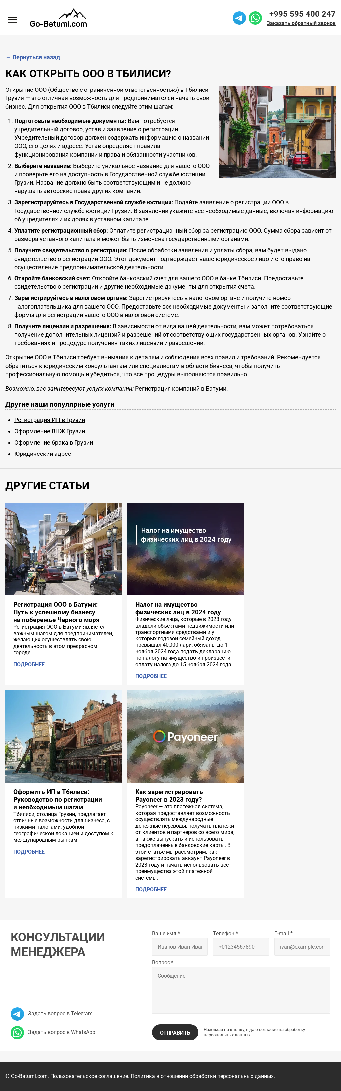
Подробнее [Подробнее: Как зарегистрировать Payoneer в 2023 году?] (151, 889)
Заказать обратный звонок (301, 23)
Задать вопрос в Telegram (52, 1013)
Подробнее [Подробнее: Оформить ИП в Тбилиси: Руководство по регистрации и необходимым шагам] (29, 852)
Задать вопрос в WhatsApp (53, 1032)
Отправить (175, 1033)
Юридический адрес (42, 453)
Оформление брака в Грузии (53, 442)
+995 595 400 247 (302, 14)
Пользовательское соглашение (89, 1076)
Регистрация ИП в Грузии (49, 419)
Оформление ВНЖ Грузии (49, 431)
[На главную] (58, 17)
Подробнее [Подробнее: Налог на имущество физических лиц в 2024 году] (151, 676)
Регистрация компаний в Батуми (180, 388)
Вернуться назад (32, 57)
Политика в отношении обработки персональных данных (202, 1076)
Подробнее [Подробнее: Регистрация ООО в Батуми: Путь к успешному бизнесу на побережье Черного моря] (29, 664)
